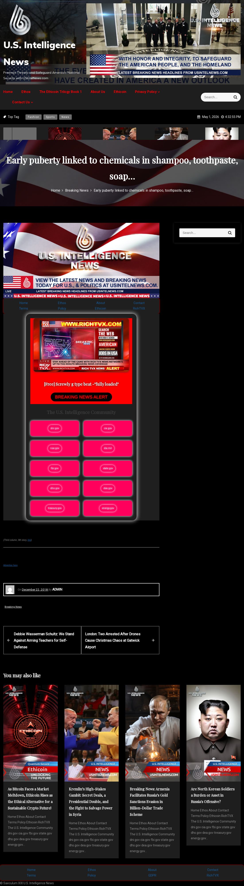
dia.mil (108, 448)
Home (8, 92)
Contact (139, 303)
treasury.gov (55, 508)
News (65, 117)
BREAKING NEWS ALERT (81, 397)
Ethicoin (120, 92)
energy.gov (108, 508)
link (29, 540)
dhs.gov (54, 488)
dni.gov (54, 428)
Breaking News (13, 606)
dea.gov (107, 488)
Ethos (26, 92)
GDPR (152, 875)
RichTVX (139, 308)
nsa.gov (54, 448)
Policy (62, 308)
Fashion (33, 117)
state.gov (108, 468)
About (100, 303)
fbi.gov (54, 468)
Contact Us (21, 102)
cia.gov (108, 428)
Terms (23, 308)
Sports (50, 117)
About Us (98, 92)
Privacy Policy (146, 92)
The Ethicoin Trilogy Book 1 (60, 92)
